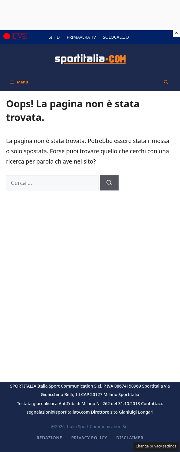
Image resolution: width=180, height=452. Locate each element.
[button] (166, 82)
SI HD (54, 37)
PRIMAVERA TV (81, 37)
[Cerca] (109, 183)
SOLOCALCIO (116, 37)
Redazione (49, 438)
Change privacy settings (156, 446)
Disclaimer (129, 438)
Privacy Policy (89, 438)
